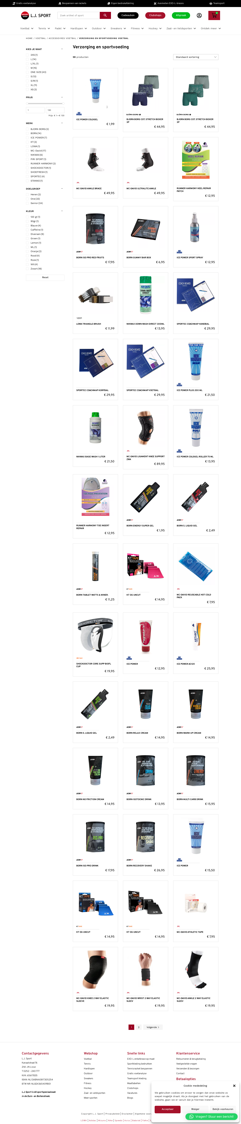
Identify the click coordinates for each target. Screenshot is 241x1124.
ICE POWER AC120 (186, 664)
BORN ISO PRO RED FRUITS (90, 257)
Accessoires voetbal (62, 38)
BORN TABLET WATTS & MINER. (92, 595)
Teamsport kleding (136, 1078)
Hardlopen (89, 1068)
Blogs (130, 1098)
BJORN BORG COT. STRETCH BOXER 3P (145, 121)
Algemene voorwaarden (147, 1114)
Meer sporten (90, 1098)
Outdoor (88, 1073)
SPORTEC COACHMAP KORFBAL (92, 390)
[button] (234, 1085)
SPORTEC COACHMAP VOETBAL (142, 390)
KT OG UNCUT (134, 595)
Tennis (87, 1063)
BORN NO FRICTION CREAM (90, 799)
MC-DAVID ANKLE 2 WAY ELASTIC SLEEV (193, 1000)
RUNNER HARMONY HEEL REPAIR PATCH (194, 190)
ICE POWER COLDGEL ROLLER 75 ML (195, 457)
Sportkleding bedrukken (139, 1063)
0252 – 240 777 (31, 1071)
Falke (145, 1120)
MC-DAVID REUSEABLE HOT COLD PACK (194, 596)
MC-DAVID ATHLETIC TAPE (190, 932)
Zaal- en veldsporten (94, 1093)
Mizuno (102, 1120)
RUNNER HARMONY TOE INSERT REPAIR (92, 527)
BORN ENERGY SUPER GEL (140, 526)
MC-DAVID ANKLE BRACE (89, 188)
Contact (180, 1073)
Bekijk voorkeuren (223, 1109)
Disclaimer (127, 1114)
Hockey (88, 1088)
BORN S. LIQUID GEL (187, 526)
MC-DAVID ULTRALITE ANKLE (141, 188)
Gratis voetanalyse (136, 1073)
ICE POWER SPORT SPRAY (190, 257)
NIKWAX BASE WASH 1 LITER (90, 457)
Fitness (87, 1083)
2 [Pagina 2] (138, 1027)
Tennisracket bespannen (139, 1068)
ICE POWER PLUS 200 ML (189, 390)
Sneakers (88, 1078)
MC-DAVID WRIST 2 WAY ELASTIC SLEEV (143, 1000)
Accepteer (168, 1109)
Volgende (153, 1027)
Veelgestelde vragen (186, 1063)
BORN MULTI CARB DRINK (190, 799)
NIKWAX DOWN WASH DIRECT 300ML (145, 324)
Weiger (195, 1109)
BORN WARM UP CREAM (189, 733)
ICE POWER (132, 664)
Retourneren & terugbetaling (191, 1059)
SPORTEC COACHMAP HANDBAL (193, 324)
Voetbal (40, 38)
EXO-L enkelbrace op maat (140, 1059)
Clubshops (132, 1088)
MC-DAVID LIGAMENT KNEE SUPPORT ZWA (146, 458)
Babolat (136, 1120)
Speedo (119, 1120)
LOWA (84, 1120)
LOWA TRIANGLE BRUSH (88, 324)
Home (29, 38)
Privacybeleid (112, 1114)
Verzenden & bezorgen (187, 1068)
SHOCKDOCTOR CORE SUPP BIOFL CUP (93, 665)
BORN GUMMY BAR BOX (139, 257)
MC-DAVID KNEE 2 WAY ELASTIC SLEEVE (92, 1000)
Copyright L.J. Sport (92, 1114)
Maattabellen (134, 1083)
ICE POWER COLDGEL (87, 119)
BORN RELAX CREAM (137, 733)
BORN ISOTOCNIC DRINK (139, 799)
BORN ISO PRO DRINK (87, 866)
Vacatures (132, 1093)
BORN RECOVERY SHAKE (139, 866)
